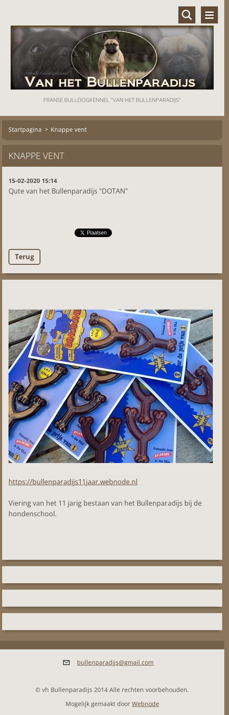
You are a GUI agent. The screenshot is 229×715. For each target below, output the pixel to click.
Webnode (145, 704)
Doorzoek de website (186, 14)
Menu (209, 14)
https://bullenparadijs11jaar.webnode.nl (73, 481)
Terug (24, 256)
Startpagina (25, 129)
